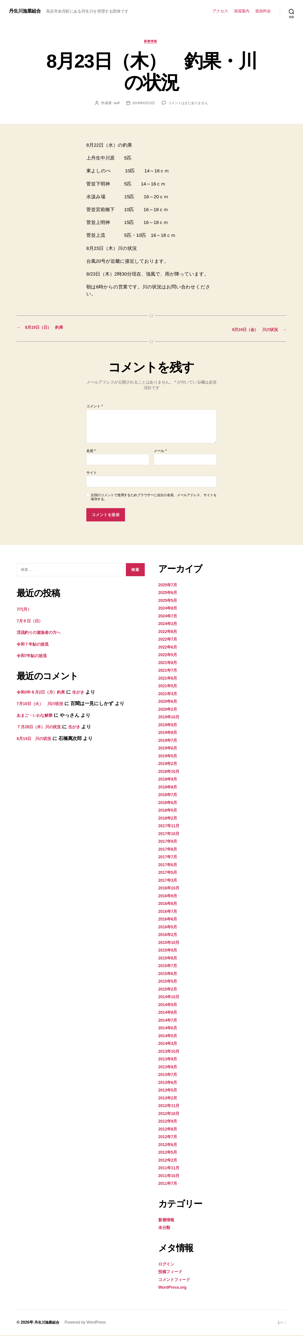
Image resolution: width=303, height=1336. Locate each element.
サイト (91, 473)
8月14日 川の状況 (37, 739)
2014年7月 (169, 1020)
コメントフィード (177, 1280)
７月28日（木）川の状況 (43, 727)
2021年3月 (169, 694)
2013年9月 (169, 1059)
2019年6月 (169, 748)
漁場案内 (242, 11)
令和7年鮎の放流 (34, 656)
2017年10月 (170, 834)
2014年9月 (169, 1005)
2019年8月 (169, 733)
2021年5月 (169, 686)
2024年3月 (169, 624)
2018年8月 (169, 787)
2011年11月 (170, 1168)
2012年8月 (169, 1129)
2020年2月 (169, 710)
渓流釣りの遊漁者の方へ (43, 633)
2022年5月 (169, 655)
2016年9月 (169, 896)
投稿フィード (172, 1272)
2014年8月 (169, 1013)
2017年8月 (169, 849)
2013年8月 (169, 1067)
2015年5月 (169, 982)
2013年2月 (169, 1098)
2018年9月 (169, 780)
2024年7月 (169, 616)
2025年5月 (169, 601)
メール (160, 452)
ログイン (168, 1264)
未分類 (165, 1228)
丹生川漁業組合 (27, 11)
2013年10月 (170, 1052)
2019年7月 (169, 741)
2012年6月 (169, 1145)
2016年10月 (170, 888)
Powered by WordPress (88, 1323)
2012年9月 (169, 1122)
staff (114, 104)
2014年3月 (169, 1044)
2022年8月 (169, 632)
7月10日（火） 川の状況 (44, 704)
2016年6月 (169, 920)
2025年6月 (169, 593)
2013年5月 (169, 1091)
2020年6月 (169, 702)
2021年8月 (169, 663)
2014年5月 (169, 1036)
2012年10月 (170, 1114)
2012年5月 (169, 1153)
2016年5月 (169, 927)
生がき (87, 692)
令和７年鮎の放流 (35, 644)
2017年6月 (169, 865)
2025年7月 (169, 585)
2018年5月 (169, 811)
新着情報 (151, 42)
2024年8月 (169, 609)
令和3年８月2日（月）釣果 (45, 692)
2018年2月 (169, 818)
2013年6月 (169, 1083)
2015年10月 (170, 943)
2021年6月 (169, 678)
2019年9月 (169, 725)
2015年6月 (169, 974)
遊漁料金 (263, 11)
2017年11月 (170, 826)
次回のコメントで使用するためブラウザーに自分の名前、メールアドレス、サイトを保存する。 (154, 498)
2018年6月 (169, 803)
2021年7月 (169, 671)
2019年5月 (169, 756)
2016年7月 (169, 912)
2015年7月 (169, 966)
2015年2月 (169, 989)
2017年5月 (169, 873)
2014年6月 (169, 1028)
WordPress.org (174, 1288)
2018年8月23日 (142, 104)
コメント (94, 407)
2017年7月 (169, 857)
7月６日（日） (32, 621)
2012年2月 (169, 1160)
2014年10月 (170, 997)
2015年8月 (169, 958)
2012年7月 (169, 1137)
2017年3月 (169, 881)
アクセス (220, 11)
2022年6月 (169, 647)
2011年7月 (169, 1184)
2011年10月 (170, 1176)
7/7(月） (25, 610)
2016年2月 (169, 935)
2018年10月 (170, 772)
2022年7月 (169, 640)
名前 (91, 452)
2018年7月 (169, 795)
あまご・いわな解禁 (38, 716)
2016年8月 (169, 904)
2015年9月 (169, 951)
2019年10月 (170, 717)
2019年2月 (169, 764)
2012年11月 (170, 1106)
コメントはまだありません (189, 104)
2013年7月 (169, 1075)
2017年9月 (169, 842)
